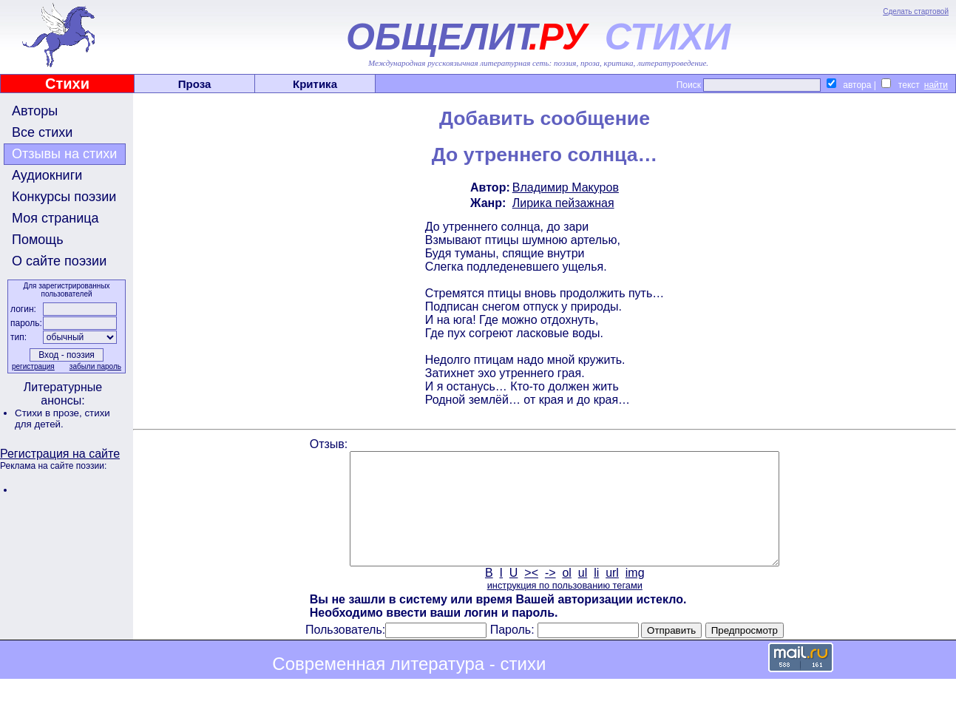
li (596, 595)
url (612, 595)
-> (550, 595)
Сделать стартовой (916, 11)
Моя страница (55, 218)
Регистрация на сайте (60, 453)
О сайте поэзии (59, 261)
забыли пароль (95, 366)
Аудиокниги (47, 175)
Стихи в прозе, (49, 413)
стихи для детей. (62, 418)
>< (531, 595)
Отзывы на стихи (64, 153)
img (635, 595)
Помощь (38, 239)
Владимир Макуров (565, 187)
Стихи (67, 83)
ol (566, 595)
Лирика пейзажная (563, 203)
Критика (315, 84)
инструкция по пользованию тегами (565, 607)
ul (582, 595)
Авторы (35, 111)
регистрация (33, 366)
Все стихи (42, 132)
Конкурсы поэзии (64, 196)
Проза (194, 84)
